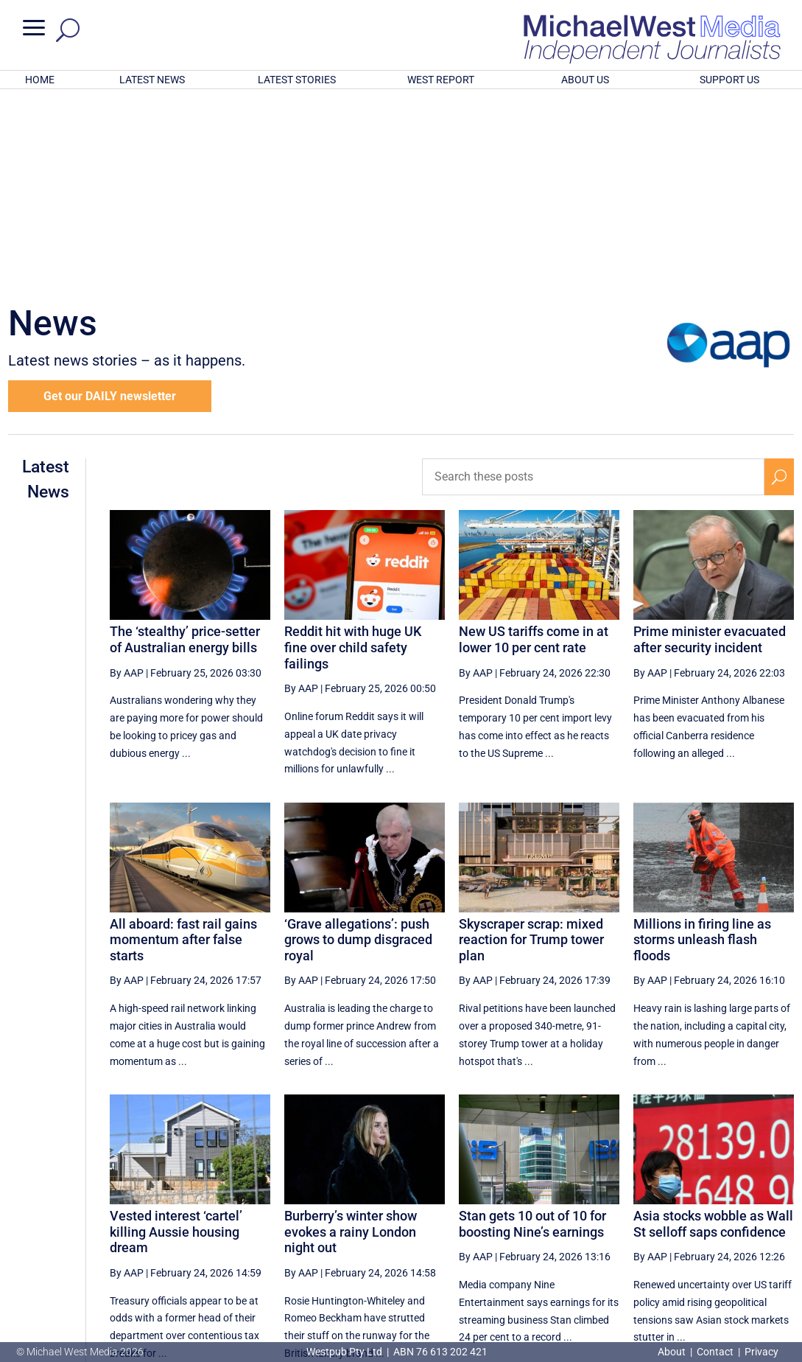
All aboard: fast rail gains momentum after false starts (183, 746)
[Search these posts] (593, 283)
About (673, 1352)
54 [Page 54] (674, 1223)
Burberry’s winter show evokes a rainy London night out (350, 1038)
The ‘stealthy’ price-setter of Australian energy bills (185, 446)
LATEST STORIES (297, 79)
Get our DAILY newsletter (109, 203)
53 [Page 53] (636, 1223)
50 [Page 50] (524, 1223)
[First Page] (421, 1222)
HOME (39, 79)
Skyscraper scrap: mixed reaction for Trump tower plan (531, 746)
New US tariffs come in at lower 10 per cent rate (533, 446)
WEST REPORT (440, 79)
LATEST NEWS (152, 79)
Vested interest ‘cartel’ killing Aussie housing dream (176, 1038)
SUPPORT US (729, 79)
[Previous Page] (453, 1222)
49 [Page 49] (487, 1223)
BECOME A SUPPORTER (728, 1272)
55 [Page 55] (711, 1223)
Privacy (761, 1352)
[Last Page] (777, 1222)
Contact (715, 1352)
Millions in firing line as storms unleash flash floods (702, 746)
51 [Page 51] (562, 1223)
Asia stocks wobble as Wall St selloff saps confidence (713, 1031)
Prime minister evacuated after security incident (709, 446)
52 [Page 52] (599, 1223)
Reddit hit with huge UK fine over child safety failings (352, 454)
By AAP (127, 480)
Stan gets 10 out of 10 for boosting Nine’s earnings (532, 1031)
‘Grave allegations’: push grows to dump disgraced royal (358, 746)
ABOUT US (585, 79)
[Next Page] (745, 1222)
